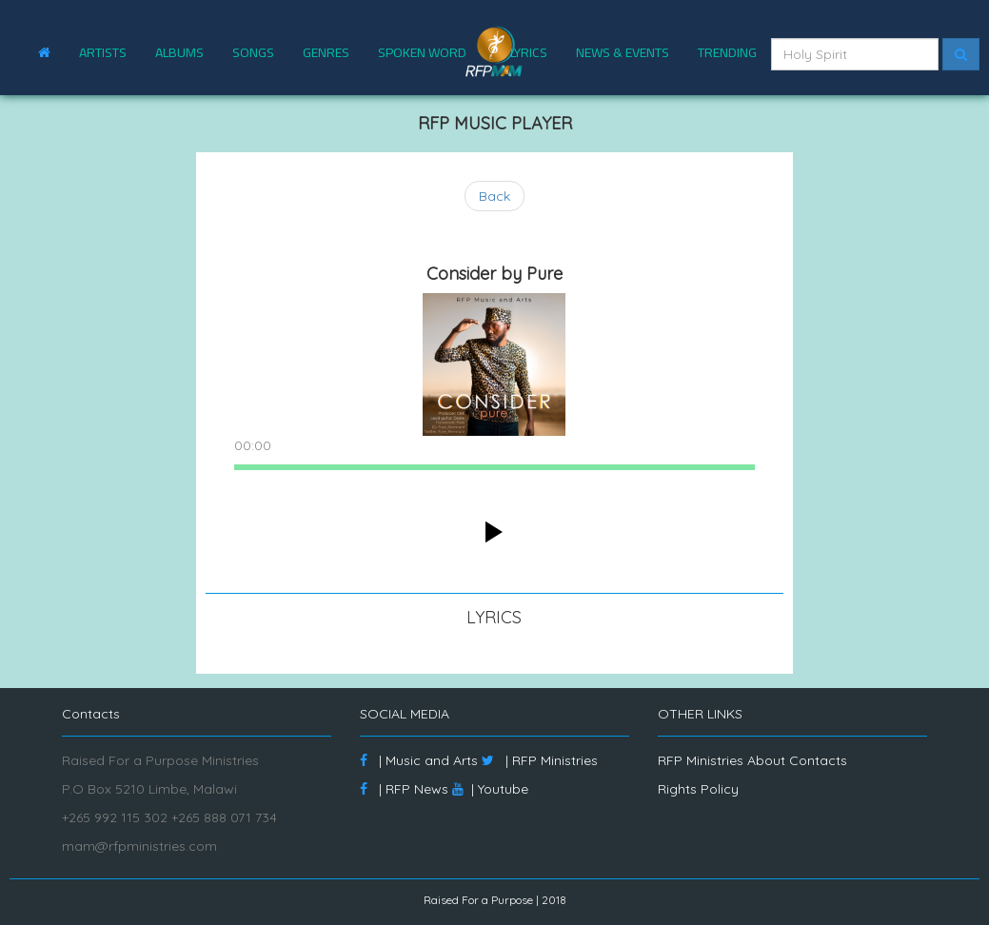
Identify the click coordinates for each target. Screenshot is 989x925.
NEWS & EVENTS (622, 52)
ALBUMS (179, 52)
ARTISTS (103, 52)
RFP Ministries (700, 760)
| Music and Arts (419, 760)
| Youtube (490, 788)
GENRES (326, 52)
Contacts (818, 760)
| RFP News (404, 788)
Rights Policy (698, 788)
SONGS (253, 52)
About (766, 760)
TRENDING (727, 52)
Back (494, 196)
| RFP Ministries (540, 760)
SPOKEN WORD (422, 52)
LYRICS (528, 52)
